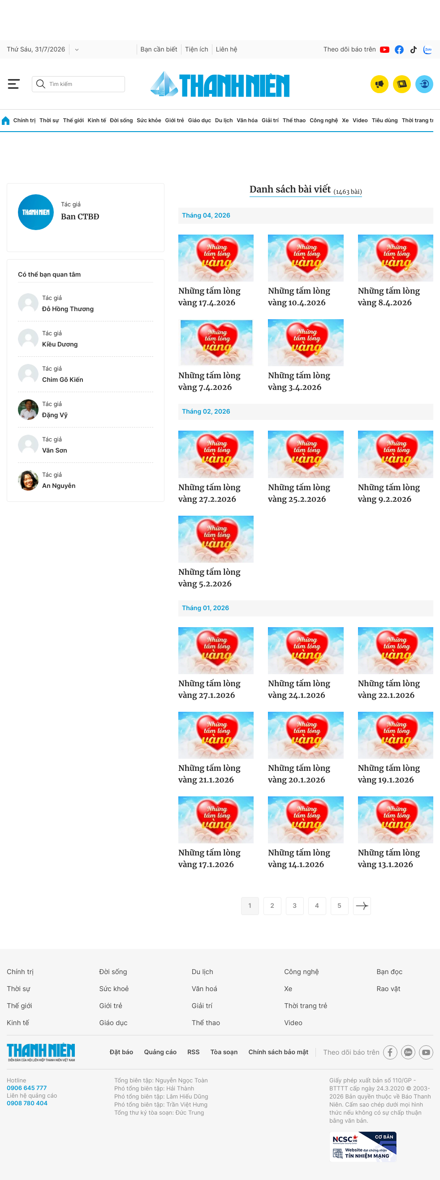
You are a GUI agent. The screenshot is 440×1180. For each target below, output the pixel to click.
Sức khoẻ (114, 988)
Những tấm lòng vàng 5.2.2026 (209, 578)
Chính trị (24, 120)
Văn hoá (204, 988)
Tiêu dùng (385, 120)
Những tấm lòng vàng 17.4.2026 (209, 297)
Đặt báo (121, 1052)
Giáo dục (199, 120)
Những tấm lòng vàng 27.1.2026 (209, 689)
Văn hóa (247, 120)
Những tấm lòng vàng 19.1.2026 (389, 774)
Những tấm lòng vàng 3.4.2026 (299, 381)
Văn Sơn (54, 450)
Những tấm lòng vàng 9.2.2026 (389, 493)
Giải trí (270, 120)
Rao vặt (389, 988)
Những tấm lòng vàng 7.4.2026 (209, 381)
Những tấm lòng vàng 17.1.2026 (209, 858)
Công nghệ (324, 120)
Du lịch (224, 120)
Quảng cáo (160, 1052)
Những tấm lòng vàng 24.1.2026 (299, 689)
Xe (345, 120)
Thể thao (294, 120)
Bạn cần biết (159, 49)
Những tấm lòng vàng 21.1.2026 (209, 774)
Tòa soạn (224, 1052)
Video (360, 120)
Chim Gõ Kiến (62, 380)
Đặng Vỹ (55, 415)
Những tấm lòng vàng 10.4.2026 (299, 297)
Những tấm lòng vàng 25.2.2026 (299, 493)
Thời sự (49, 120)
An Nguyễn (58, 486)
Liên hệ (226, 49)
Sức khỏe (149, 120)
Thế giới (73, 120)
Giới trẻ (174, 120)
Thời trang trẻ (419, 120)
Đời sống (121, 120)
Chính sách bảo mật (278, 1052)
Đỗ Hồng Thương (68, 309)
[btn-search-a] (40, 84)
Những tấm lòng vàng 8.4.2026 (389, 297)
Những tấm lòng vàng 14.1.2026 (299, 858)
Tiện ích (196, 49)
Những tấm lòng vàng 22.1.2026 (389, 689)
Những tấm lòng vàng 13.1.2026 (389, 858)
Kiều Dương (60, 344)
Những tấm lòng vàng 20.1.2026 (299, 774)
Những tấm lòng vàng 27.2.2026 (209, 493)
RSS (193, 1052)
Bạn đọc (390, 971)
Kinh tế (97, 120)
